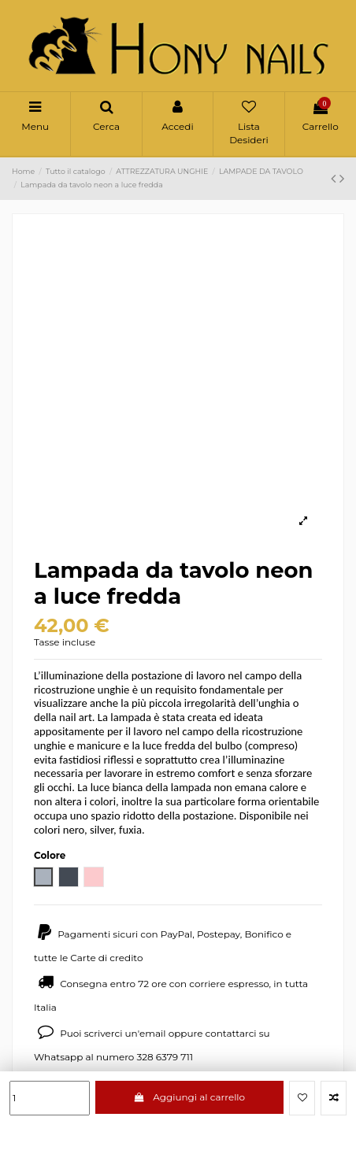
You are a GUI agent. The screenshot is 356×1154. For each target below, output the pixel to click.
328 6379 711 (164, 1057)
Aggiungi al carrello (189, 1097)
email (152, 1033)
